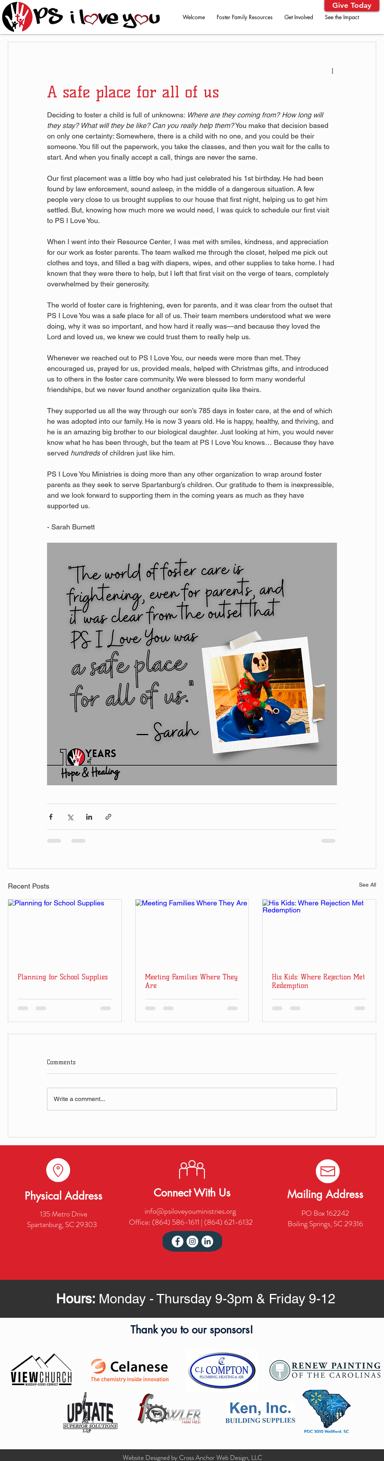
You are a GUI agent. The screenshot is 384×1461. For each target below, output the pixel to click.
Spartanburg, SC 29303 (62, 1224)
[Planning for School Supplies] (64, 931)
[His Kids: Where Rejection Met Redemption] (319, 931)
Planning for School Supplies (63, 977)
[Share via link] (108, 816)
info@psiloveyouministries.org (190, 1211)
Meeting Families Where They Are (191, 981)
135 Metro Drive (63, 1214)
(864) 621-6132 (228, 1222)
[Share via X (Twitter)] (70, 816)
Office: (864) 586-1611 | (166, 1222)
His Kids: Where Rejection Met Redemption (318, 981)
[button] (351, 5)
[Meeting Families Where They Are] (192, 931)
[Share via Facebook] (50, 816)
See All (367, 885)
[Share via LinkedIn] (89, 816)
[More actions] (332, 70)
